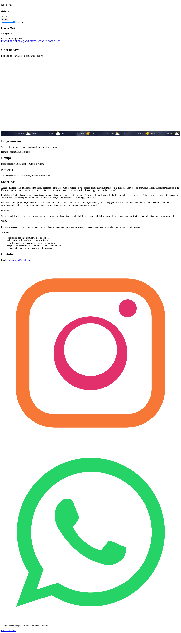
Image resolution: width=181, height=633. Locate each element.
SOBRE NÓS (54, 41)
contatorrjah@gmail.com (19, 260)
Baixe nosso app (8, 630)
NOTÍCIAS (42, 41)
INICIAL (5, 41)
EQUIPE (32, 41)
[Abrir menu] (2, 44)
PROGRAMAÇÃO (19, 41)
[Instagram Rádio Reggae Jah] (90, 441)
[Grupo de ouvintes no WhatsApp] (90, 621)
